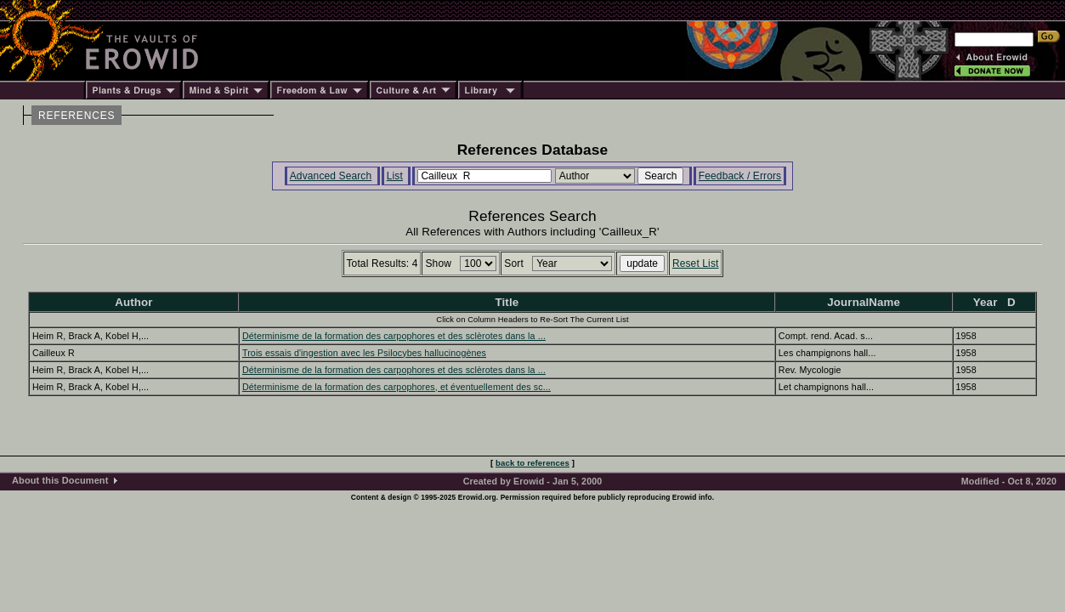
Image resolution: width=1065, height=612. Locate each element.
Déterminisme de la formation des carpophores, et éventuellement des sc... (396, 387)
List (395, 176)
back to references (532, 463)
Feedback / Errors (740, 176)
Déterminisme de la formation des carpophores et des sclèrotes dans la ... (394, 336)
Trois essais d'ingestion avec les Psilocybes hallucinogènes (364, 353)
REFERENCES (76, 116)
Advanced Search (331, 176)
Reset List (695, 263)
